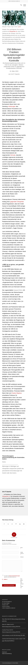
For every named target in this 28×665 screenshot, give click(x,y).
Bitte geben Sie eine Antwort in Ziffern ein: (22, 583)
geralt (19, 26)
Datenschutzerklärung (6, 653)
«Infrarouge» (12, 106)
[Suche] (20, 5)
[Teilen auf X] (8, 524)
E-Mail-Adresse (22, 553)
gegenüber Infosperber (17, 201)
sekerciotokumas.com (7, 635)
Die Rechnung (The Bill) (19, 635)
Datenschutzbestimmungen (14, 575)
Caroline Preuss (5, 630)
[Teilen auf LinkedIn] (20, 524)
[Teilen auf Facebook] (4, 524)
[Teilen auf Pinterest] (16, 524)
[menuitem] (20, 5)
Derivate (12, 155)
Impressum (4, 652)
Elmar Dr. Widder (6, 624)
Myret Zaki (13, 104)
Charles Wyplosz (16, 393)
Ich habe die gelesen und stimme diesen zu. (12, 576)
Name (21, 548)
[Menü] (24, 5)
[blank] (11, 5)
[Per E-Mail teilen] (24, 524)
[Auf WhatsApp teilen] (12, 524)
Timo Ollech (5, 619)
